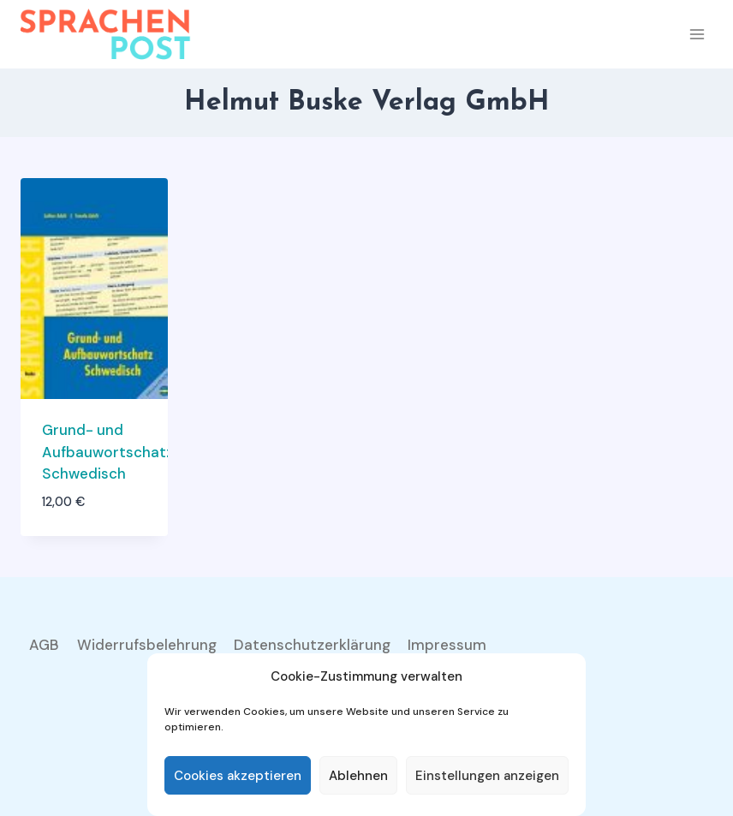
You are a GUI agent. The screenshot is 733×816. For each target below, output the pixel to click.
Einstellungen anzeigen (487, 775)
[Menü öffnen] (696, 34)
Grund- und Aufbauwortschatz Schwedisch (108, 451)
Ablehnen (358, 775)
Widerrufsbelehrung (147, 644)
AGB (44, 644)
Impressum (447, 644)
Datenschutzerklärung (312, 644)
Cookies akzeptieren (237, 775)
